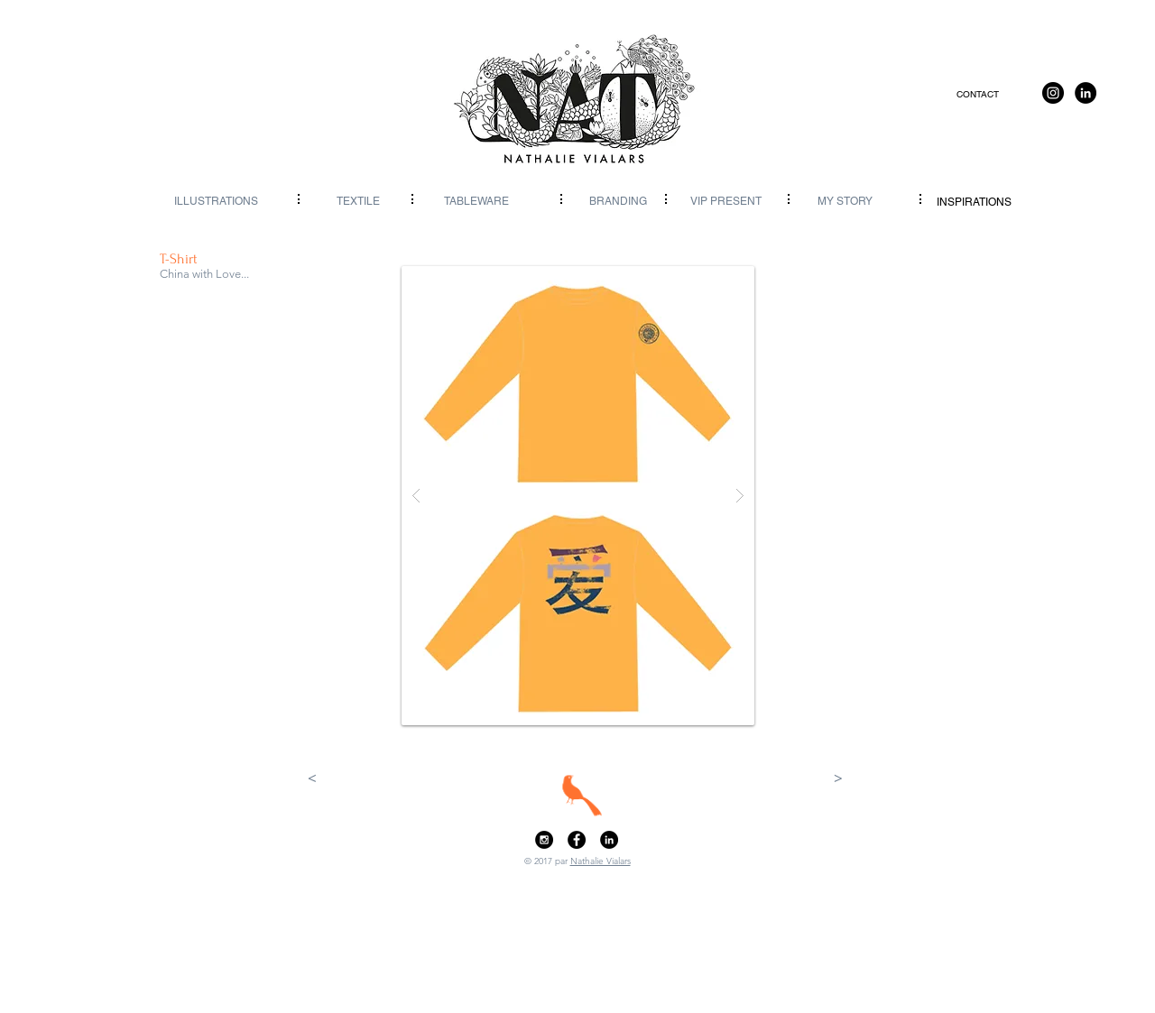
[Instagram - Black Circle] (544, 840)
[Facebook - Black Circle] (577, 840)
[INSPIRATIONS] (974, 202)
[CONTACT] (977, 94)
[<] (312, 778)
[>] (838, 778)
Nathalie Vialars (600, 861)
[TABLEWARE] (476, 201)
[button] (578, 495)
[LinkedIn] (1085, 93)
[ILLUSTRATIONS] (216, 201)
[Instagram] (1053, 93)
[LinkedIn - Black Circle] (609, 840)
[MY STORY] (845, 201)
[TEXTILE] (358, 201)
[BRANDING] (618, 201)
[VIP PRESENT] (726, 201)
